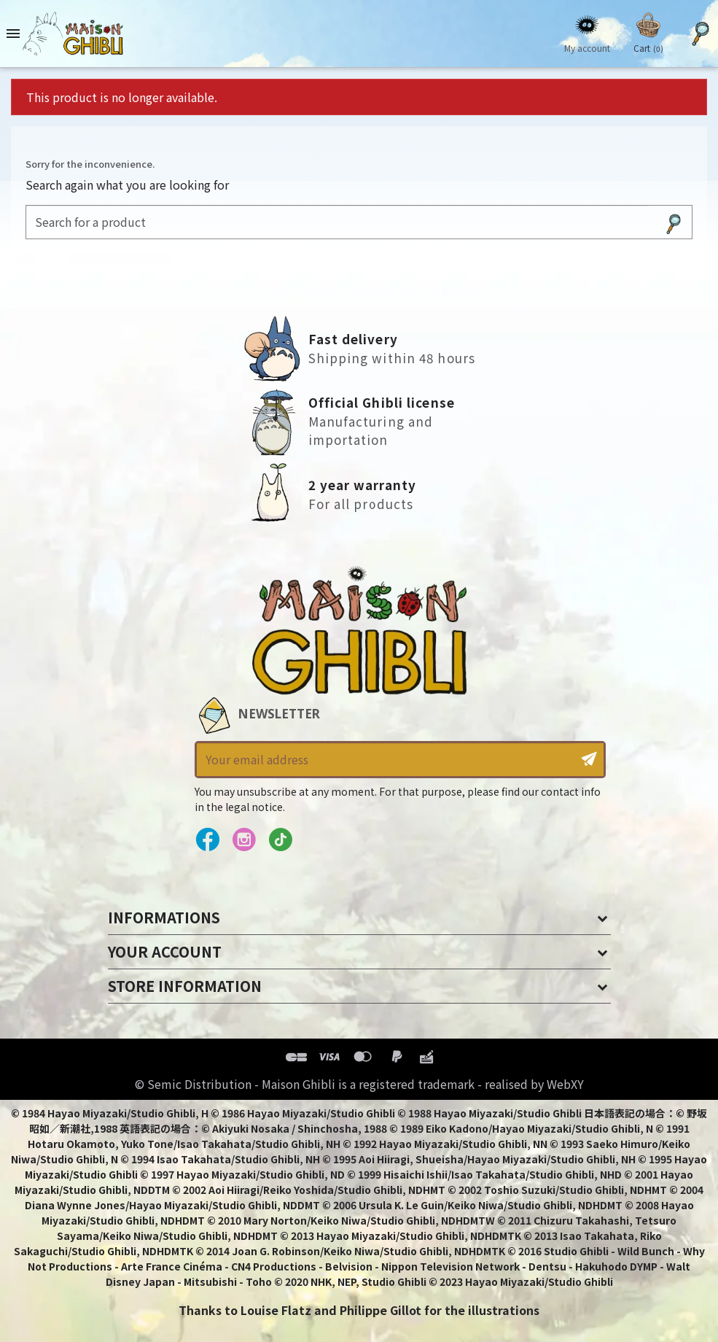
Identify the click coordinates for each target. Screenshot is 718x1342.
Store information (185, 985)
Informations (164, 917)
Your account (165, 951)
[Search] (337, 222)
